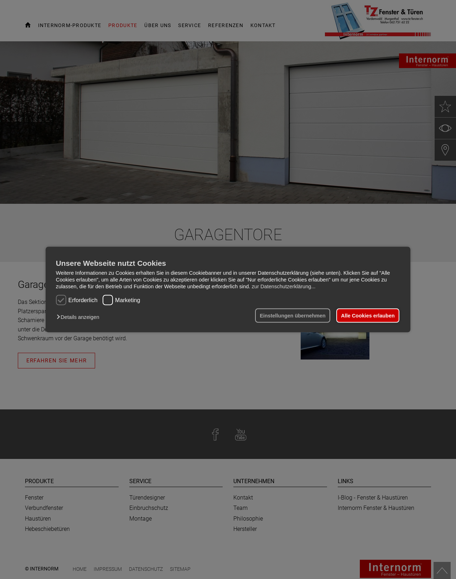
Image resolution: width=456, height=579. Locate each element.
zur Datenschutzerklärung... (283, 286)
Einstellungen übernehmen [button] (293, 316)
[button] (79, 317)
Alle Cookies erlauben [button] (367, 316)
